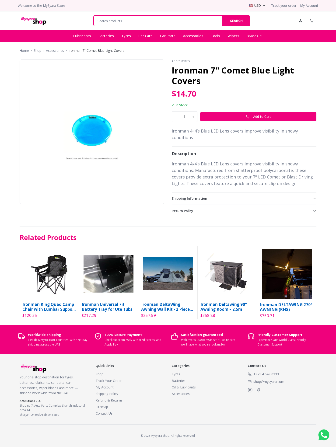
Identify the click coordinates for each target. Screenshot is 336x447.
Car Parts (167, 35)
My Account (309, 5)
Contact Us (104, 413)
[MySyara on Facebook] (258, 390)
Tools (215, 35)
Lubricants (82, 35)
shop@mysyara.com (268, 381)
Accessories (193, 35)
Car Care (145, 35)
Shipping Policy (107, 393)
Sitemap (102, 407)
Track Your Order (109, 380)
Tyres (126, 35)
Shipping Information (244, 198)
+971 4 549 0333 (266, 374)
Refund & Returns (109, 400)
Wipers (233, 35)
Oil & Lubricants (184, 387)
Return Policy (244, 211)
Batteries (106, 35)
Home (24, 50)
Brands (255, 36)
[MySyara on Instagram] (250, 390)
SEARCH (236, 20)
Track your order (283, 5)
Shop (37, 50)
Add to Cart (258, 116)
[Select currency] (257, 5)
